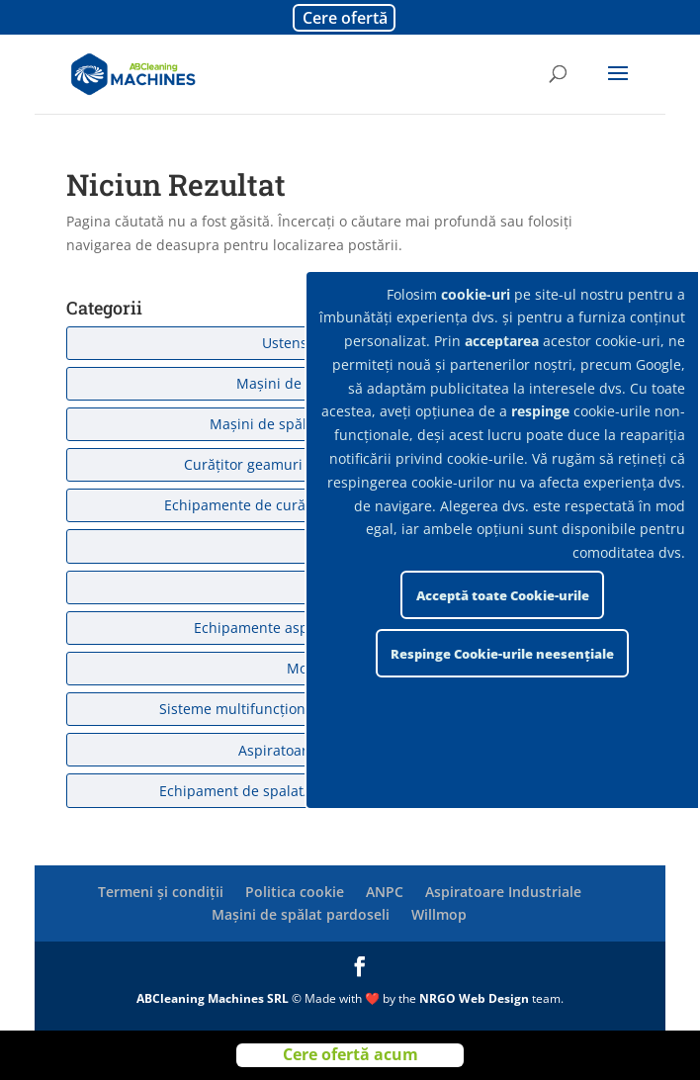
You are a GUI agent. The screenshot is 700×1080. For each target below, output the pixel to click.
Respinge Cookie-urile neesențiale (502, 654)
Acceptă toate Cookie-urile (502, 595)
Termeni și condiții (160, 891)
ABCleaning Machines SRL (214, 998)
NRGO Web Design (474, 998)
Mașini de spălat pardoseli (301, 914)
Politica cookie (294, 891)
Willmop (439, 914)
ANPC (384, 891)
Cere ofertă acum (350, 1054)
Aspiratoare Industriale (503, 891)
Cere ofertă (345, 18)
